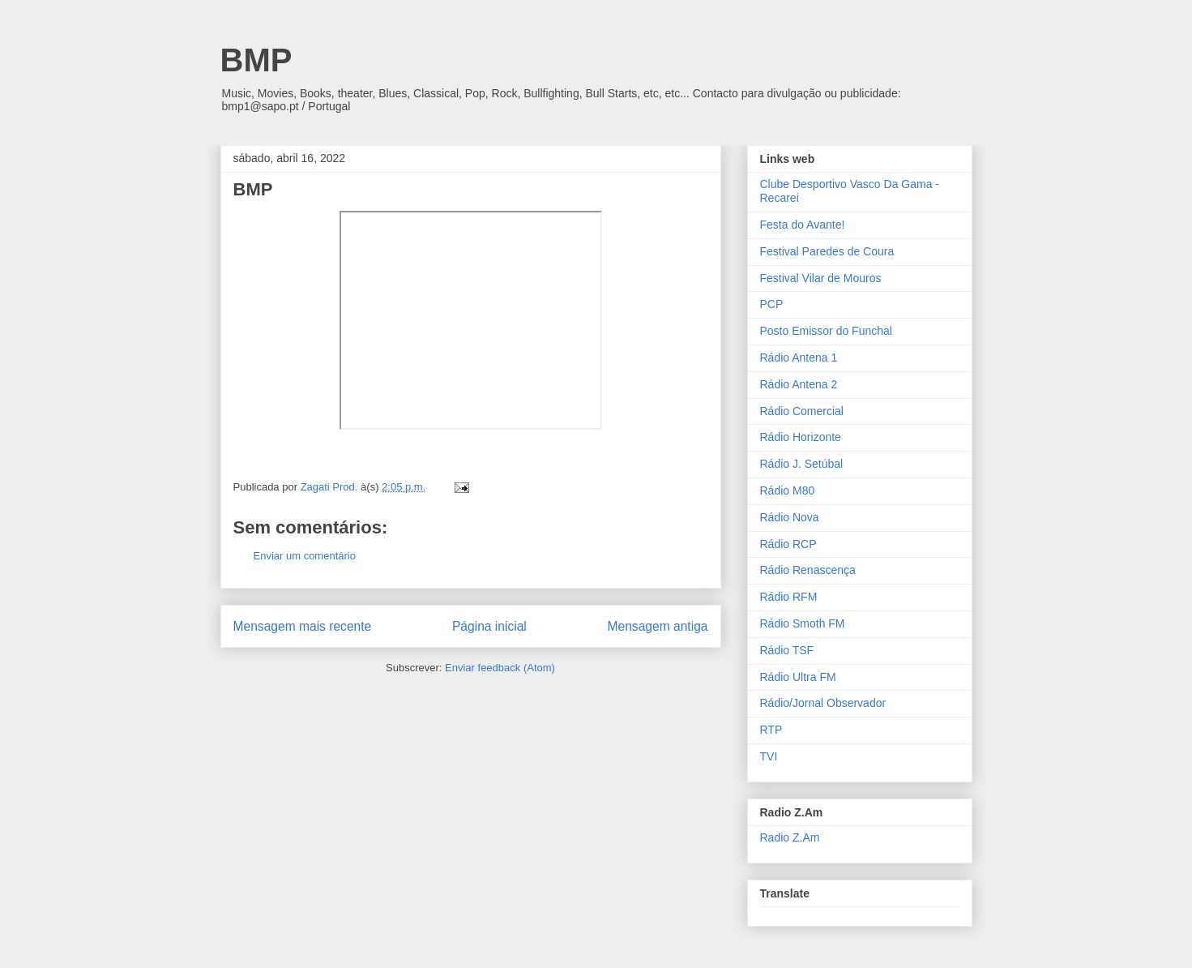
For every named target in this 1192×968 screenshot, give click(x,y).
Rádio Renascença (808, 569)
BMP (256, 60)
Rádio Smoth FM (802, 623)
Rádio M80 (787, 490)
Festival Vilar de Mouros (821, 278)
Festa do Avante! (802, 224)
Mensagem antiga (658, 626)
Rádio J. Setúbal (802, 463)
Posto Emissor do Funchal (826, 330)
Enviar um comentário (305, 556)
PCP (772, 304)
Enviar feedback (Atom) (500, 668)
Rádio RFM (789, 596)
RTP (771, 729)
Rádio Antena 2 (799, 384)
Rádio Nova (789, 517)
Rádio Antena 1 (799, 357)
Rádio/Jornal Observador (823, 702)
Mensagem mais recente (302, 626)
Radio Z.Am (790, 837)
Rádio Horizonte (800, 436)
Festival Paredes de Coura (827, 251)
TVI (769, 756)
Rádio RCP (788, 544)
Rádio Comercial (802, 411)
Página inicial (489, 626)
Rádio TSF (787, 650)
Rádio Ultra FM (798, 676)
